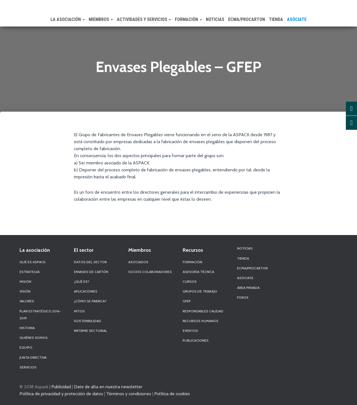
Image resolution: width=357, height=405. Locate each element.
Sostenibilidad (87, 321)
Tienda (276, 19)
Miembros (101, 19)
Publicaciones (196, 340)
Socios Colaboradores (150, 272)
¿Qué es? (81, 281)
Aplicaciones (85, 291)
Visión (25, 291)
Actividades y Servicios (144, 19)
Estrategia (30, 272)
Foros (243, 297)
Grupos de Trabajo (200, 291)
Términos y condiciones (128, 393)
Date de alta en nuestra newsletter (108, 386)
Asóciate (297, 19)
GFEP (187, 301)
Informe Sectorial (90, 331)
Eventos (190, 331)
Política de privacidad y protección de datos (61, 393)
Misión (25, 281)
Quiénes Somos (34, 337)
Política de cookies (172, 393)
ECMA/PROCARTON (246, 19)
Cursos (190, 281)
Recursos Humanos (200, 321)
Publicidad (61, 386)
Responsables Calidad (203, 311)
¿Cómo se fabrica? (90, 301)
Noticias (215, 19)
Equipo (26, 347)
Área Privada (248, 288)
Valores (27, 301)
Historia (27, 328)
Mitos (79, 311)
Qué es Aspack (32, 262)
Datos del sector (90, 262)
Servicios (28, 367)
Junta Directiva (33, 357)
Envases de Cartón (91, 272)
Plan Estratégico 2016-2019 (40, 314)
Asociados (138, 262)
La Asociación (67, 19)
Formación (188, 19)
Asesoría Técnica (198, 272)
